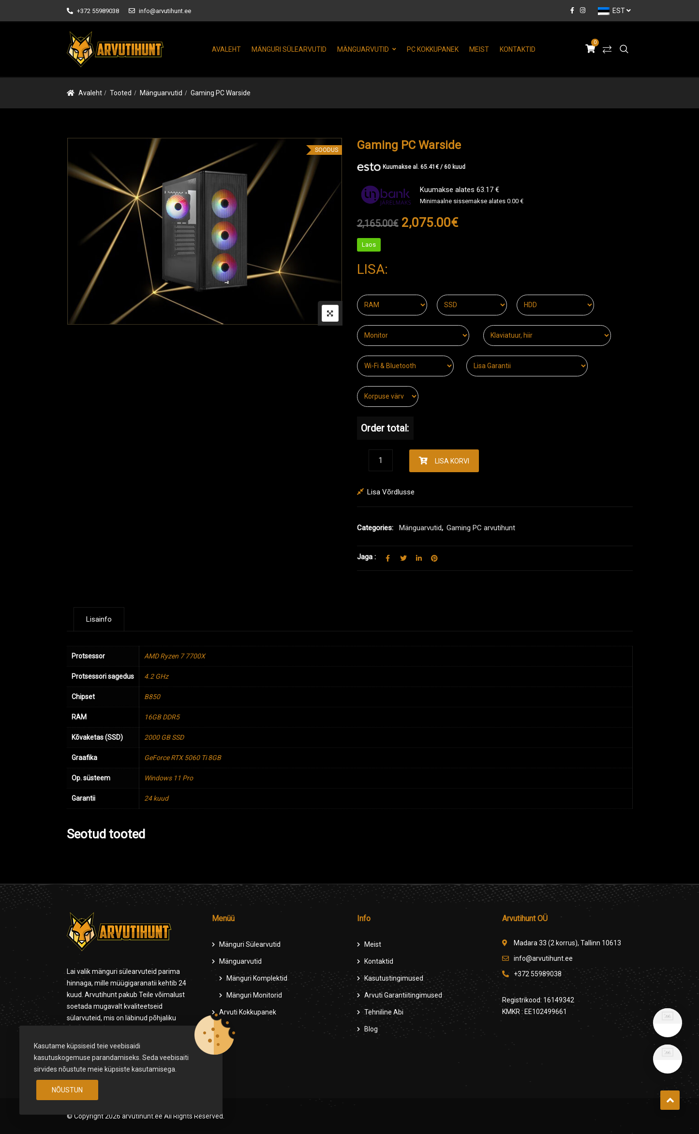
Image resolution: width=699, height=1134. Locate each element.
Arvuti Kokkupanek (247, 1012)
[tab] (99, 619)
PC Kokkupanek (433, 49)
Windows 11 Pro (168, 778)
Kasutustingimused (393, 978)
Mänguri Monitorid (254, 995)
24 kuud (156, 798)
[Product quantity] (381, 460)
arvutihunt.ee (142, 1116)
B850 (152, 697)
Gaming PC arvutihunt (480, 527)
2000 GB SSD (164, 737)
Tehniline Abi (383, 1012)
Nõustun (67, 1090)
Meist (479, 49)
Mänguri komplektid (256, 978)
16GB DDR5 (161, 717)
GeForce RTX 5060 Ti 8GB (182, 757)
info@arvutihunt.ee (160, 11)
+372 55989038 (93, 11)
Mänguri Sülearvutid (289, 49)
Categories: (375, 527)
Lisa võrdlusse (391, 492)
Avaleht (226, 49)
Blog (371, 1029)
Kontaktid (517, 49)
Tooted (121, 93)
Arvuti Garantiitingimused (403, 995)
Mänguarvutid (363, 49)
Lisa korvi (452, 461)
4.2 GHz (156, 676)
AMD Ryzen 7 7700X (174, 656)
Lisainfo (99, 619)
